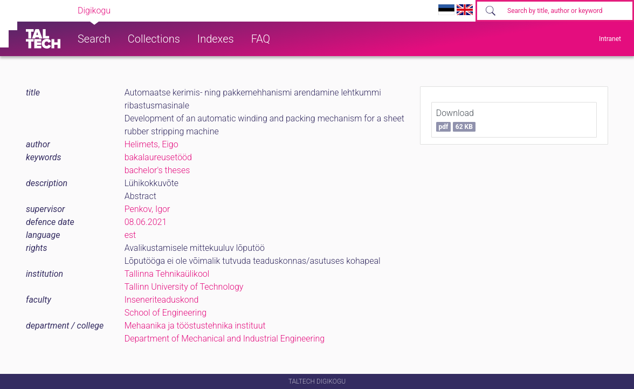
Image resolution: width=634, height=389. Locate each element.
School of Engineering (165, 313)
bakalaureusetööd (158, 157)
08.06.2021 (146, 222)
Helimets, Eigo (151, 144)
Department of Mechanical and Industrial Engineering (225, 338)
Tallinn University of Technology (184, 287)
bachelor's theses (157, 170)
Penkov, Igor (147, 209)
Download (456, 120)
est (130, 235)
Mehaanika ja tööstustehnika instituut (195, 325)
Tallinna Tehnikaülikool (167, 274)
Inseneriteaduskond (162, 300)
